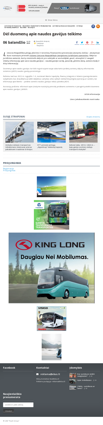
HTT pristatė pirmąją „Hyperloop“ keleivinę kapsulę (49, 146)
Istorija (79, 26)
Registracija (8, 168)
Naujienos (40, 46)
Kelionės (23, 27)
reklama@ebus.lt (50, 374)
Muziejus (31, 27)
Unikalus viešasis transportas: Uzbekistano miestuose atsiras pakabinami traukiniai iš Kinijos (18, 147)
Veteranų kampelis (11, 27)
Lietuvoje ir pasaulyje (12, 26)
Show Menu (51, 20)
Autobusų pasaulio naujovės (64, 26)
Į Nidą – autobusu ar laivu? (86, 387)
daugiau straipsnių (93, 117)
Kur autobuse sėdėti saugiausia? (86, 375)
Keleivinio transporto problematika (36, 26)
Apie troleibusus (84, 380)
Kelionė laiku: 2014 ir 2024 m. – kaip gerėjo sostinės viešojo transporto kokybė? (82, 147)
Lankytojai (40, 43)
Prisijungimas (9, 170)
